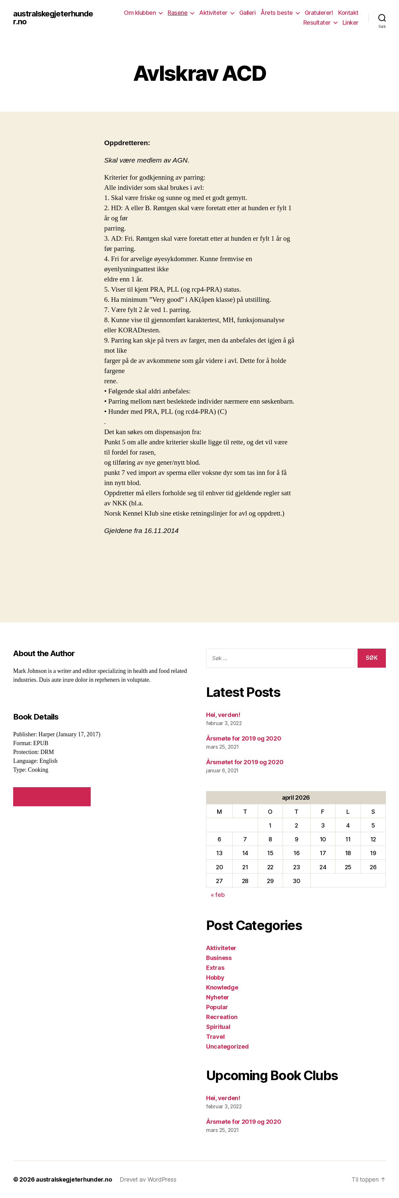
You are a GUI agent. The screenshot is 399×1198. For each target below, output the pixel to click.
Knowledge (222, 987)
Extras (215, 967)
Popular (217, 1007)
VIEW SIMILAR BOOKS (51, 796)
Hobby (215, 977)
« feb (218, 894)
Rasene (177, 12)
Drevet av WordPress (148, 1179)
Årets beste (277, 12)
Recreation (221, 1016)
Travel (215, 1036)
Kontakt (348, 12)
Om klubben (140, 12)
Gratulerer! (319, 12)
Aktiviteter (213, 12)
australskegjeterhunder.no (53, 18)
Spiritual (218, 1026)
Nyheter (217, 997)
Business (219, 957)
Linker (350, 22)
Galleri (247, 12)
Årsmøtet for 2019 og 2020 (244, 762)
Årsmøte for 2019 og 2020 (243, 738)
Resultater (317, 22)
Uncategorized (227, 1046)
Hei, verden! (223, 714)
